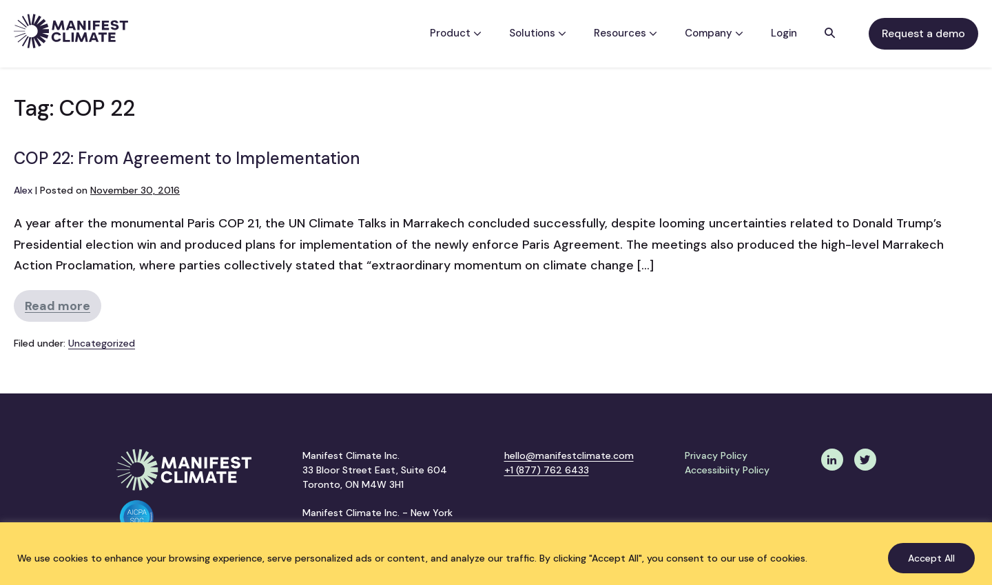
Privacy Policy (716, 455)
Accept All (931, 558)
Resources (625, 33)
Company (714, 33)
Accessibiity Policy (727, 470)
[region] (496, 553)
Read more (63, 310)
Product (456, 33)
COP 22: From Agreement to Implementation (187, 158)
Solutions (537, 33)
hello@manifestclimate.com (569, 455)
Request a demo (923, 33)
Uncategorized (101, 343)
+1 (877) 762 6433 (546, 470)
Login (784, 33)
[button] (830, 34)
